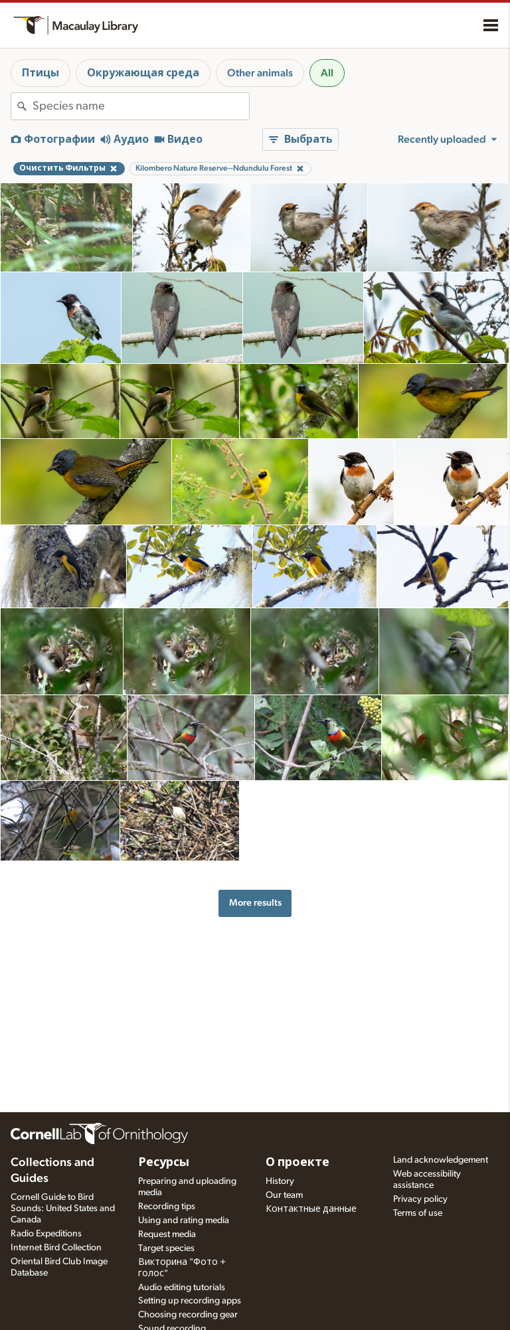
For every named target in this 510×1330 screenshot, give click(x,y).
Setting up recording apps (189, 1300)
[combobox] (141, 106)
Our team (284, 1195)
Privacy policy (420, 1199)
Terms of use (417, 1213)
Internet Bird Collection (56, 1247)
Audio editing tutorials (181, 1287)
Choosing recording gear (188, 1314)
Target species (166, 1248)
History (280, 1181)
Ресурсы (163, 1163)
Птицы (40, 73)
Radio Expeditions (46, 1233)
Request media (167, 1234)
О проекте (297, 1163)
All (327, 73)
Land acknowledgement (440, 1160)
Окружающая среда (143, 73)
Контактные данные (311, 1209)
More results (255, 903)
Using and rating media (183, 1220)
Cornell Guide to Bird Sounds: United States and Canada (63, 1208)
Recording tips (166, 1206)
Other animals (260, 73)
